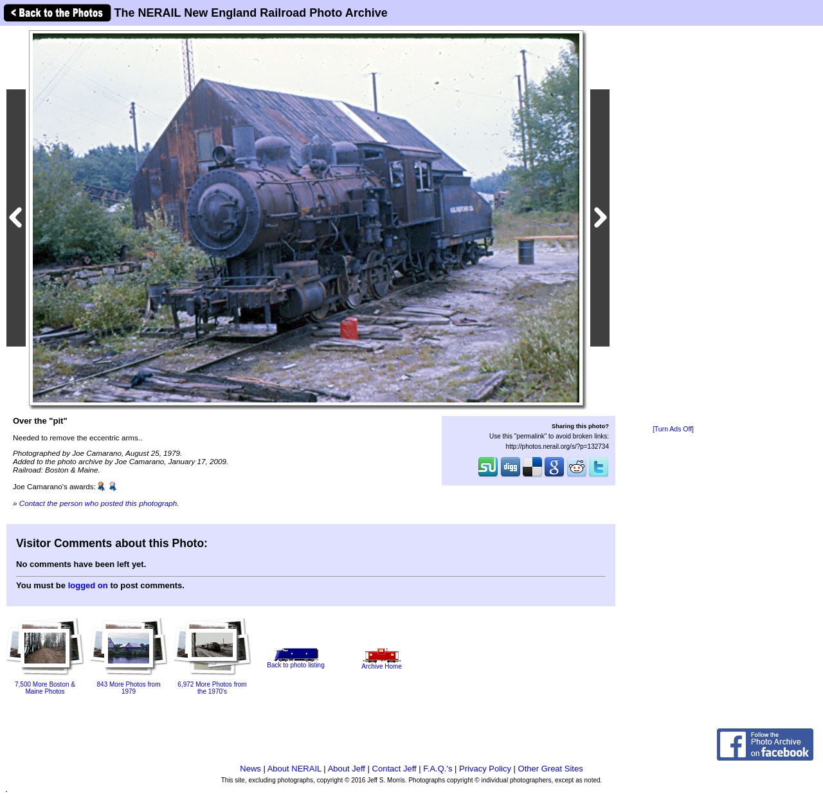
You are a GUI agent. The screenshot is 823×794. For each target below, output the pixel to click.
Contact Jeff (394, 768)
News (250, 768)
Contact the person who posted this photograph (98, 503)
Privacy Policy (485, 768)
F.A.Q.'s (437, 768)
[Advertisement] (673, 226)
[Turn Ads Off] (673, 429)
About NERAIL (294, 768)
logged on (88, 585)
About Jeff (346, 768)
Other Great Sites (550, 768)
